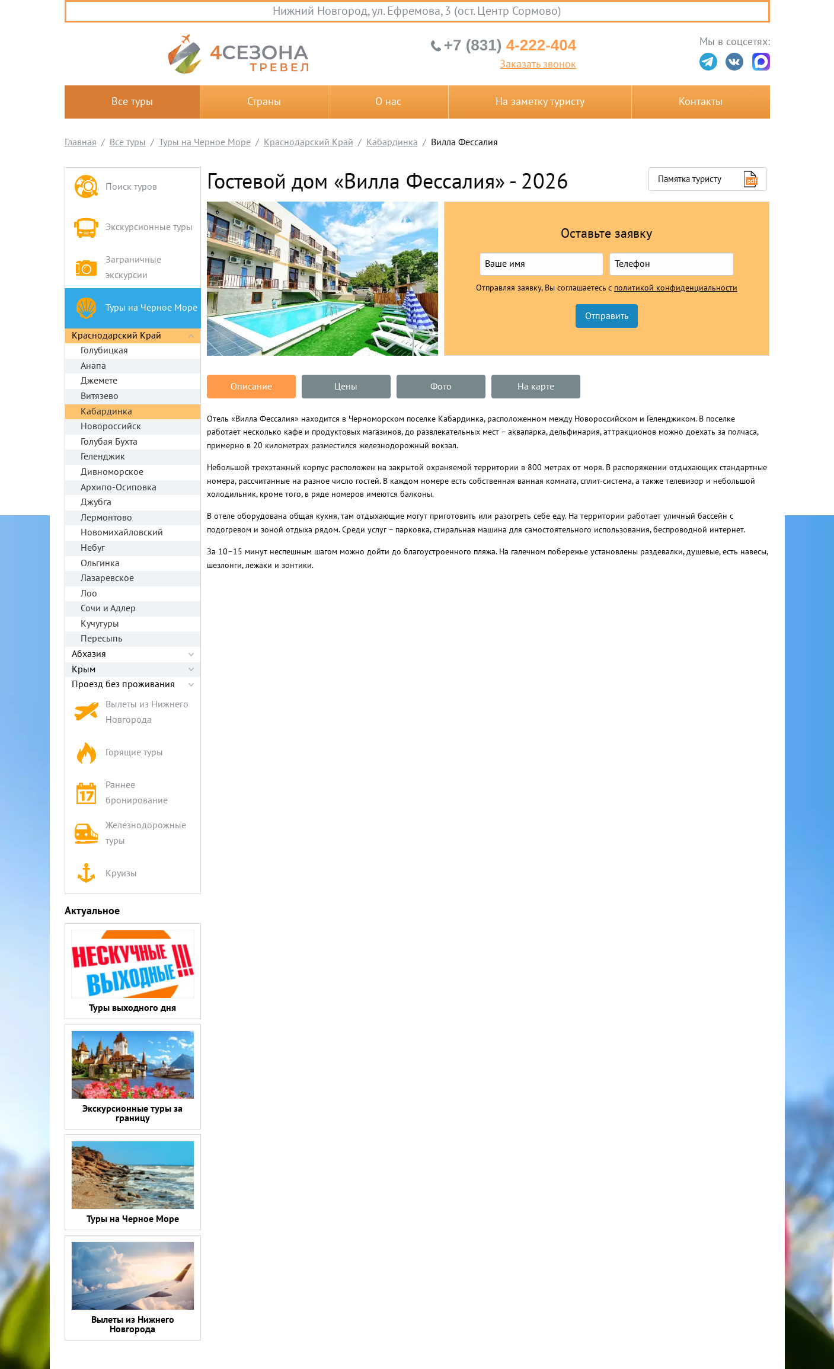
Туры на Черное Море (135, 308)
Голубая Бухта (109, 441)
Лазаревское (107, 578)
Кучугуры (100, 623)
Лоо (89, 593)
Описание (251, 386)
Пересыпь (101, 638)
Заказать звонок (538, 64)
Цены (345, 386)
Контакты (701, 101)
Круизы (105, 873)
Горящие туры (118, 753)
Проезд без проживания (123, 684)
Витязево (100, 396)
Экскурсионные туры (133, 227)
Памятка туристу (689, 179)
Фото (441, 386)
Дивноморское (112, 472)
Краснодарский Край (116, 335)
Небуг (93, 548)
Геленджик (103, 456)
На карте (535, 386)
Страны (264, 101)
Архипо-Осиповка (118, 487)
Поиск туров (115, 187)
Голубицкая (104, 350)
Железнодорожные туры (130, 833)
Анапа (93, 365)
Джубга (96, 502)
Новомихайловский (122, 532)
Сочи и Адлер (108, 608)
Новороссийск (111, 426)
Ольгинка (100, 563)
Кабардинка (106, 411)
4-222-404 (510, 45)
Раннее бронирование (121, 793)
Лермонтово (106, 517)
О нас (388, 101)
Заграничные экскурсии (117, 267)
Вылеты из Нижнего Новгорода (131, 712)
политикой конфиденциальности (675, 288)
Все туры (132, 101)
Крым (83, 669)
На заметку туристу (540, 101)
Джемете (99, 380)
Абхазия (89, 654)
